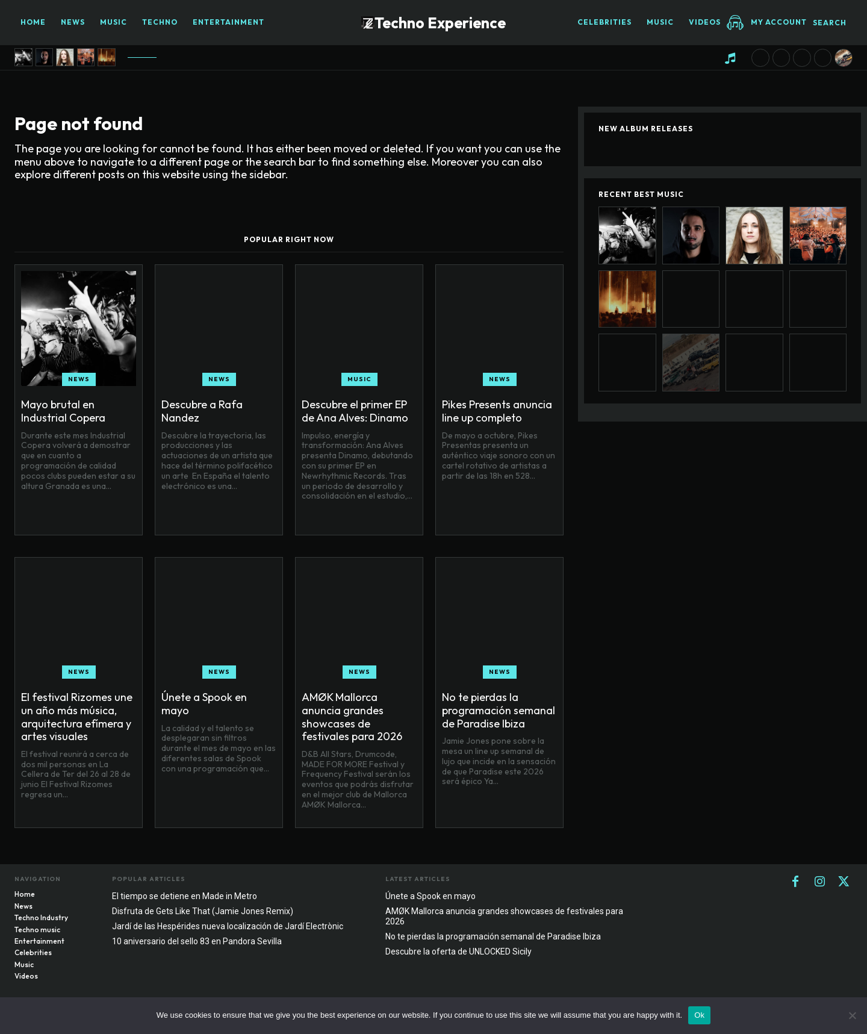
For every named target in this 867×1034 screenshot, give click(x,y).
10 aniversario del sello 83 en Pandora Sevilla (197, 941)
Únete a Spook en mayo (204, 703)
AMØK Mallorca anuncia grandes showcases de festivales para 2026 (352, 716)
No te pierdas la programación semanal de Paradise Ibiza (498, 710)
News (79, 379)
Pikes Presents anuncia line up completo (497, 411)
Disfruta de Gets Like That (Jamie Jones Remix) (202, 911)
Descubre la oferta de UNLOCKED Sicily (458, 951)
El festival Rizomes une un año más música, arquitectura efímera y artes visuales (76, 716)
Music (359, 379)
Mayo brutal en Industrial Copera (63, 411)
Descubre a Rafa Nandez (202, 411)
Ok (699, 1015)
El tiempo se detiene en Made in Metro (184, 896)
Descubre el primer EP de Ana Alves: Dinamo (355, 411)
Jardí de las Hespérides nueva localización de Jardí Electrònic (227, 926)
